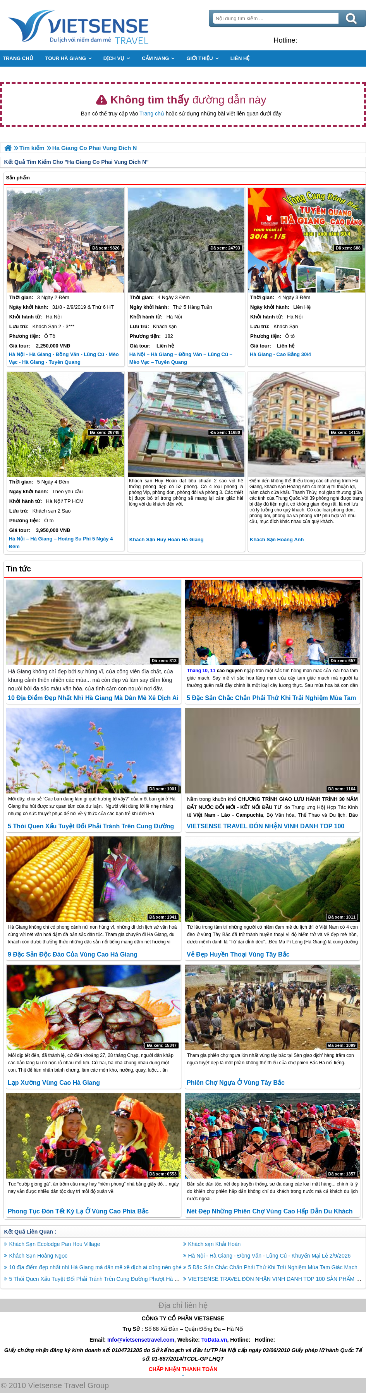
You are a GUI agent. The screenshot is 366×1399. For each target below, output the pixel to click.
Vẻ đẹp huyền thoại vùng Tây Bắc (238, 954)
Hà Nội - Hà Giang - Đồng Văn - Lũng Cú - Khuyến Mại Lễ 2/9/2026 (269, 1256)
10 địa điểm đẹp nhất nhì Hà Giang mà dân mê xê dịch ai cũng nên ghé (95, 1267)
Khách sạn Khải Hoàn (214, 1244)
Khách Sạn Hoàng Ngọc (38, 1256)
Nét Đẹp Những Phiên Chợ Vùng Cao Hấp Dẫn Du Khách (269, 1211)
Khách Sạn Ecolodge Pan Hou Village (54, 1244)
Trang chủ (151, 113)
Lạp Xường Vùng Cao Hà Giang (54, 1082)
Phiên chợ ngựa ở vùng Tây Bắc (236, 1082)
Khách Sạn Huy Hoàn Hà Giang (166, 539)
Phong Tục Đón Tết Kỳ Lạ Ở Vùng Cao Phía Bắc (78, 1211)
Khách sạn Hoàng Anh (277, 539)
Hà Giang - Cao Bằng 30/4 (280, 354)
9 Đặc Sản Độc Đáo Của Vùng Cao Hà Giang (72, 954)
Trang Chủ (97, 25)
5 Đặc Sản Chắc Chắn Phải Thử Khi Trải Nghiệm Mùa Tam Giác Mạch (272, 1267)
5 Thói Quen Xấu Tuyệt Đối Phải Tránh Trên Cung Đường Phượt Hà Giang (99, 1279)
